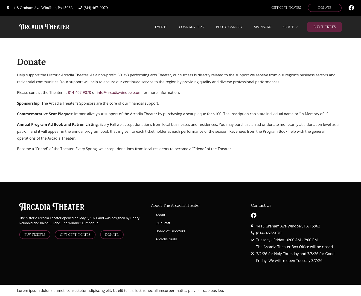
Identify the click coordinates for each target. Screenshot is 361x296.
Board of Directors (170, 230)
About (160, 214)
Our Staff (163, 222)
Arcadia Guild (166, 238)
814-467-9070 (79, 92)
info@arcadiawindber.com (119, 92)
